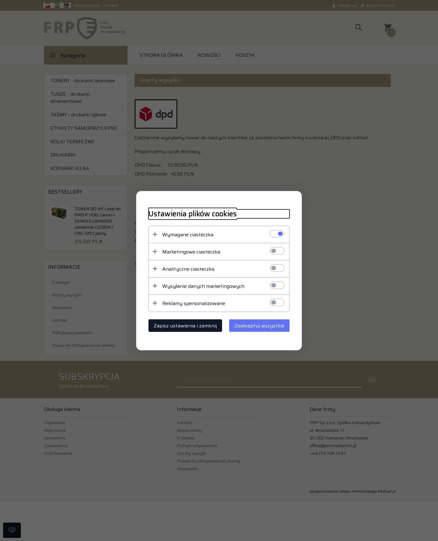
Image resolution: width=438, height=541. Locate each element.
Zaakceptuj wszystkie (259, 325)
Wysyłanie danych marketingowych (203, 286)
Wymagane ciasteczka (187, 234)
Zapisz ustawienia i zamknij (185, 325)
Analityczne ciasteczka (188, 268)
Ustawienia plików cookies (192, 213)
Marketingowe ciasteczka (191, 251)
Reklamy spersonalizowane (193, 303)
